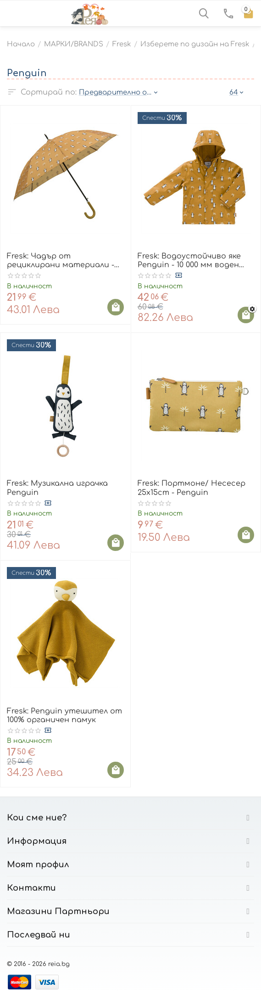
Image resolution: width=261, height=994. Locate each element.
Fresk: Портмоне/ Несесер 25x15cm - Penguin (191, 487)
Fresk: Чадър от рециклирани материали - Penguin (60, 261)
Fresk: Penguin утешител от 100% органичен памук (64, 715)
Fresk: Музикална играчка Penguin (57, 487)
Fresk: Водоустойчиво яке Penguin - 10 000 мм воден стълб (189, 261)
